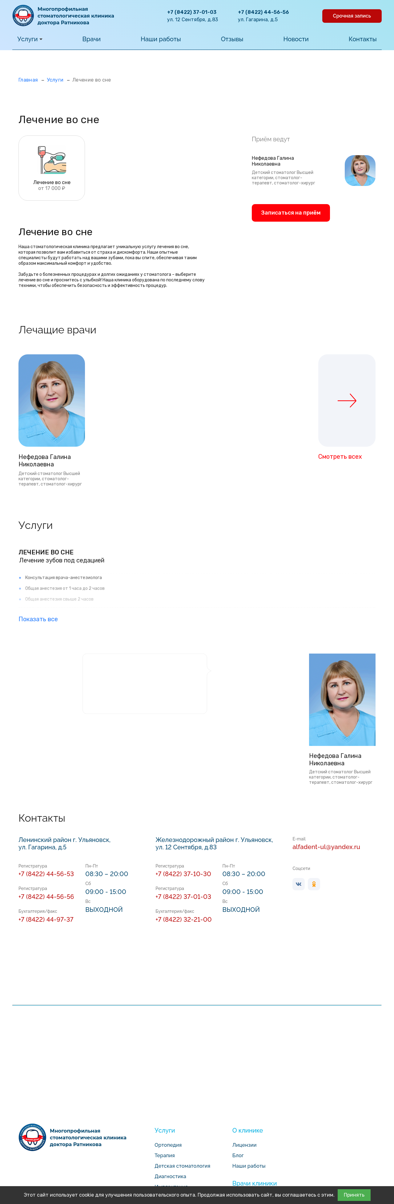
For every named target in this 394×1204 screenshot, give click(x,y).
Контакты (363, 39)
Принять (354, 1195)
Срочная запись (352, 16)
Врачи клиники (254, 1183)
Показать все (38, 619)
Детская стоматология (182, 1166)
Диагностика (170, 1176)
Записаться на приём (291, 212)
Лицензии (244, 1145)
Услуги (29, 39)
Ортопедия (168, 1145)
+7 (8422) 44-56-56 (263, 12)
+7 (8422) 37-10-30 (183, 874)
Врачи (91, 39)
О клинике (247, 1130)
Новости (296, 39)
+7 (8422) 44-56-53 (46, 874)
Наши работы (161, 39)
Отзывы (232, 39)
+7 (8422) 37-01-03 (191, 12)
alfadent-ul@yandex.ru (326, 847)
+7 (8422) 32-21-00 (183, 919)
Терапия (165, 1155)
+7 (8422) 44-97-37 (46, 919)
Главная (28, 80)
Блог (238, 1155)
